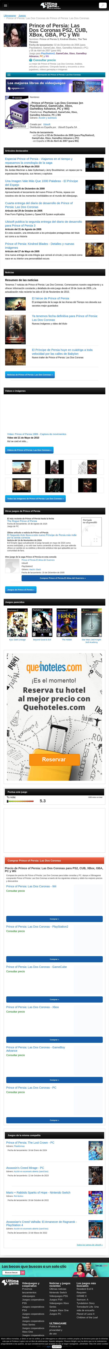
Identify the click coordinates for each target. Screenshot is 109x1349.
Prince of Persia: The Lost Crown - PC (30, 1142)
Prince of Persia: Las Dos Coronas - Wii (31, 886)
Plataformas (19, 1146)
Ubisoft (46, 124)
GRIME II (82, 1296)
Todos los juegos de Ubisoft (89, 1245)
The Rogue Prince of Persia (22, 521)
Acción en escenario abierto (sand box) (31, 1171)
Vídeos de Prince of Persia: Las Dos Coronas (28, 450)
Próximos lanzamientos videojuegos (29, 1292)
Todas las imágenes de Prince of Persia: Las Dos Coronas (34, 498)
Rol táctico (18, 1196)
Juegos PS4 (55, 1299)
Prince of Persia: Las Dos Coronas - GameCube (36, 966)
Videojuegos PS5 (58, 1296)
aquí (48, 1347)
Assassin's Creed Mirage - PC (25, 1167)
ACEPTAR (57, 1347)
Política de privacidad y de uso (55, 1330)
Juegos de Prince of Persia (20, 590)
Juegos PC (55, 1314)
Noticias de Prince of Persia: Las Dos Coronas (29, 375)
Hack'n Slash (35, 569)
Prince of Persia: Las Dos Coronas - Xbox (32, 1007)
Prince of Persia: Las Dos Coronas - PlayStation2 (37, 926)
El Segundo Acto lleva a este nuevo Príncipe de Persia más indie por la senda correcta (42, 536)
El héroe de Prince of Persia (50, 298)
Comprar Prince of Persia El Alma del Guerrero (62, 578)
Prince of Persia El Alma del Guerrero (38, 560)
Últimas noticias (57, 1289)
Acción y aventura (47, 118)
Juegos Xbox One (59, 1310)
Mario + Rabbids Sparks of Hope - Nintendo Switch (38, 1192)
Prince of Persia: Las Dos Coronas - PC (31, 1087)
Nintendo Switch (58, 1292)
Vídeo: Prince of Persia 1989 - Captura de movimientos (36, 434)
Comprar (53, 919)
